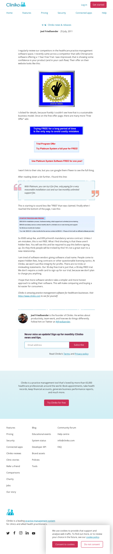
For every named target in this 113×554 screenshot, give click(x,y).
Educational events (41, 434)
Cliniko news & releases (56, 24)
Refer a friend (13, 466)
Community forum (67, 427)
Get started (98, 4)
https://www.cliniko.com (29, 296)
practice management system (40, 520)
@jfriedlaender (63, 321)
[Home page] (10, 512)
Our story (11, 491)
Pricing (44, 12)
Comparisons (13, 472)
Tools (34, 466)
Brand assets (38, 453)
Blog (34, 427)
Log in (84, 4)
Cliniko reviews (13, 453)
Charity (10, 479)
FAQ (60, 446)
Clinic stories (12, 459)
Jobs (8, 485)
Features (26, 12)
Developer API (39, 446)
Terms (67, 353)
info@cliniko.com (66, 440)
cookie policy (92, 537)
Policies (36, 459)
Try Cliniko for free (56, 402)
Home (9, 12)
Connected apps (84, 12)
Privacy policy (81, 353)
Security (62, 12)
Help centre (63, 434)
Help (104, 12)
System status (39, 440)
